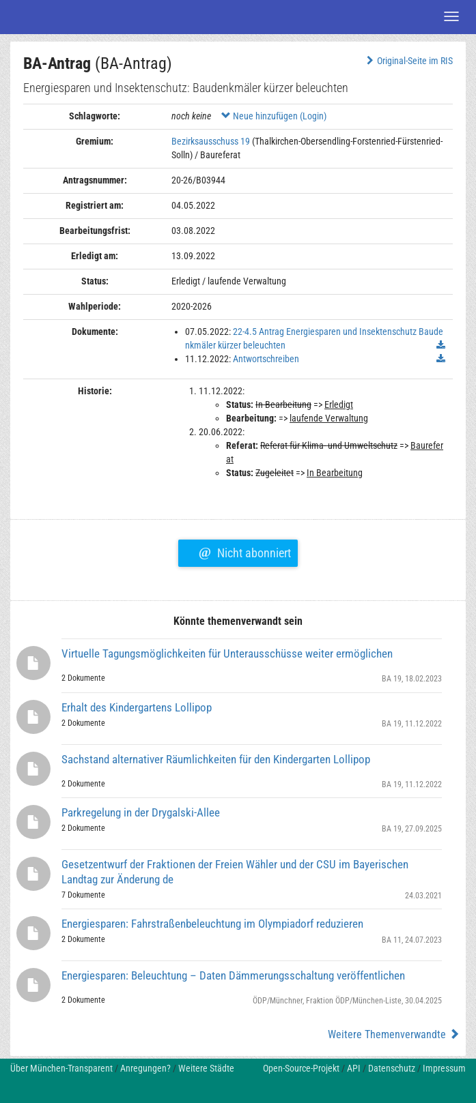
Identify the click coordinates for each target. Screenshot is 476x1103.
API (354, 1068)
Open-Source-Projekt (301, 1068)
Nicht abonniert (245, 551)
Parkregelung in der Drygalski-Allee (140, 812)
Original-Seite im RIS (408, 60)
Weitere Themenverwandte (394, 1034)
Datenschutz (391, 1068)
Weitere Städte (206, 1068)
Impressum (444, 1068)
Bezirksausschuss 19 (210, 141)
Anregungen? (145, 1068)
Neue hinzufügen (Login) (273, 116)
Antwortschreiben (266, 358)
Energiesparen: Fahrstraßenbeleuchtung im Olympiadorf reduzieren (212, 923)
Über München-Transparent (61, 1068)
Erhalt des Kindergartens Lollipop (136, 707)
